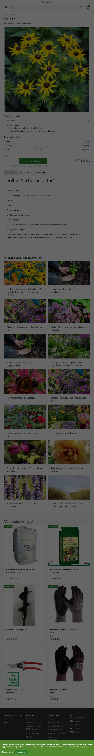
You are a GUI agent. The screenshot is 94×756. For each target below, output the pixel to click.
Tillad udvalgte (7, 752)
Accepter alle (21, 752)
